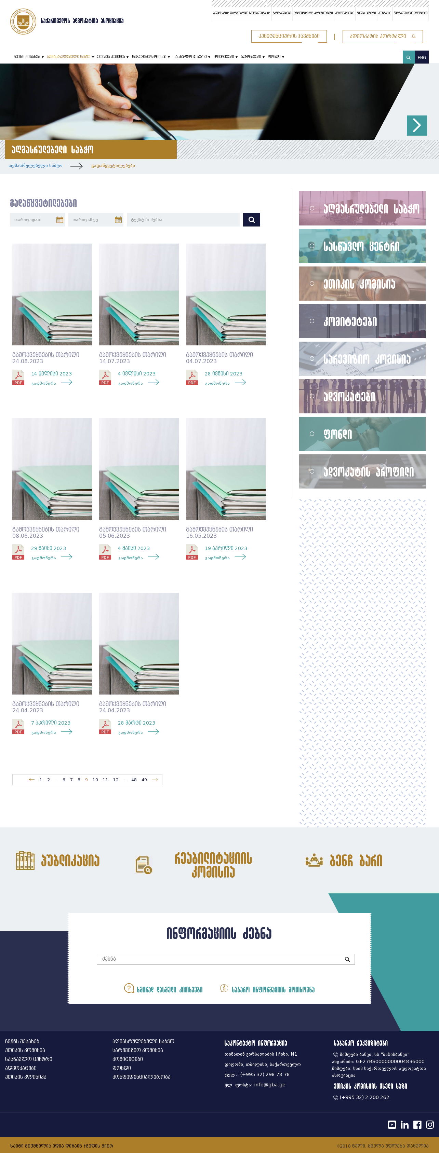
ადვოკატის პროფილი (369, 471)
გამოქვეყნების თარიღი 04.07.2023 (219, 358)
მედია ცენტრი (366, 13)
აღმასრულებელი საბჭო (68, 57)
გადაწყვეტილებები (113, 165)
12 (116, 779)
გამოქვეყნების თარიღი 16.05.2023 (219, 532)
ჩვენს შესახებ (27, 57)
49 (144, 779)
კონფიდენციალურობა (141, 1077)
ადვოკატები (251, 57)
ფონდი (274, 57)
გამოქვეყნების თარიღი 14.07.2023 (132, 358)
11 (105, 779)
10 (95, 779)
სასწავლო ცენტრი (190, 57)
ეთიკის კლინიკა (25, 1077)
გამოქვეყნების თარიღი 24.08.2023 (45, 358)
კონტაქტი (384, 13)
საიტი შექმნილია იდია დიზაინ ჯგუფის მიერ (61, 1146)
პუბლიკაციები (344, 13)
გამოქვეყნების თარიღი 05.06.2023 (132, 532)
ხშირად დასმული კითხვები (163, 988)
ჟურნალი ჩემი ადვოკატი (410, 13)
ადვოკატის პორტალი (383, 37)
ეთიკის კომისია (111, 57)
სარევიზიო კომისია (149, 57)
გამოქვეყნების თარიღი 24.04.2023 (45, 707)
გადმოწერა (43, 383)
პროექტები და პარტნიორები (313, 13)
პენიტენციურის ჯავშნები (289, 36)
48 (134, 779)
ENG (422, 57)
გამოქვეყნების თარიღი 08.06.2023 (45, 532)
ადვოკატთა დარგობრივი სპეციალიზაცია (241, 13)
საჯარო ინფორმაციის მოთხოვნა (267, 988)
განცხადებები (282, 13)
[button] (417, 125)
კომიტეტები (224, 57)
